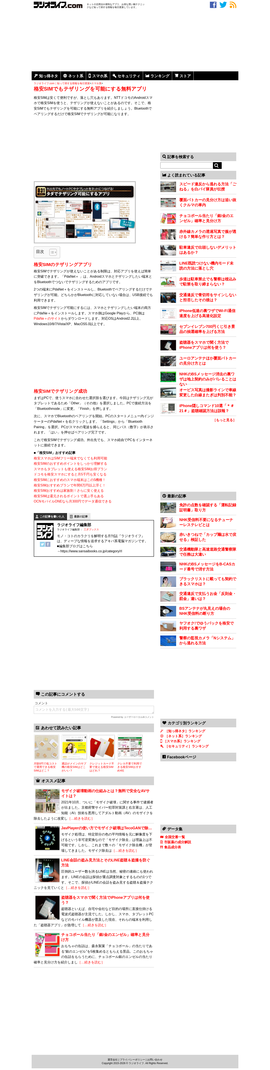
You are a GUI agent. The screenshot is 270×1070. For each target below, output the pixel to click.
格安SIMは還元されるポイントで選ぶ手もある (69, 496)
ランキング (159, 76)
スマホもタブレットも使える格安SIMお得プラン (70, 469)
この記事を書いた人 (52, 516)
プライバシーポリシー (132, 1059)
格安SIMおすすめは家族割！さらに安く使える (69, 490)
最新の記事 (81, 516)
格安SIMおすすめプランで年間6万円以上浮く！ (70, 485)
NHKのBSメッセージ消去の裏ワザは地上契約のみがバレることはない (207, 379)
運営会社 (113, 1059)
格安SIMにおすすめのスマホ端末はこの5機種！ (70, 480)
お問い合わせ (154, 1059)
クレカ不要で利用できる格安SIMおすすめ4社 (129, 767)
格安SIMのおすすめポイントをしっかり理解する (70, 463)
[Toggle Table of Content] (51, 252)
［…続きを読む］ (81, 818)
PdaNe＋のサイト (47, 318)
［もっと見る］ (224, 420)
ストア (185, 76)
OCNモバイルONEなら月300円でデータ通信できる (73, 501)
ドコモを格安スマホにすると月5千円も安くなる (70, 474)
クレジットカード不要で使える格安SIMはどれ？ (101, 767)
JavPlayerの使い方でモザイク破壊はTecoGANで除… (106, 828)
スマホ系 (99, 76)
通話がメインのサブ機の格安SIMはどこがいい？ (74, 767)
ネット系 (75, 76)
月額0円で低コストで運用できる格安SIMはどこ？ (45, 767)
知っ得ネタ (48, 76)
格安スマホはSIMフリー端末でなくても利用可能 (70, 458)
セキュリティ (128, 76)
